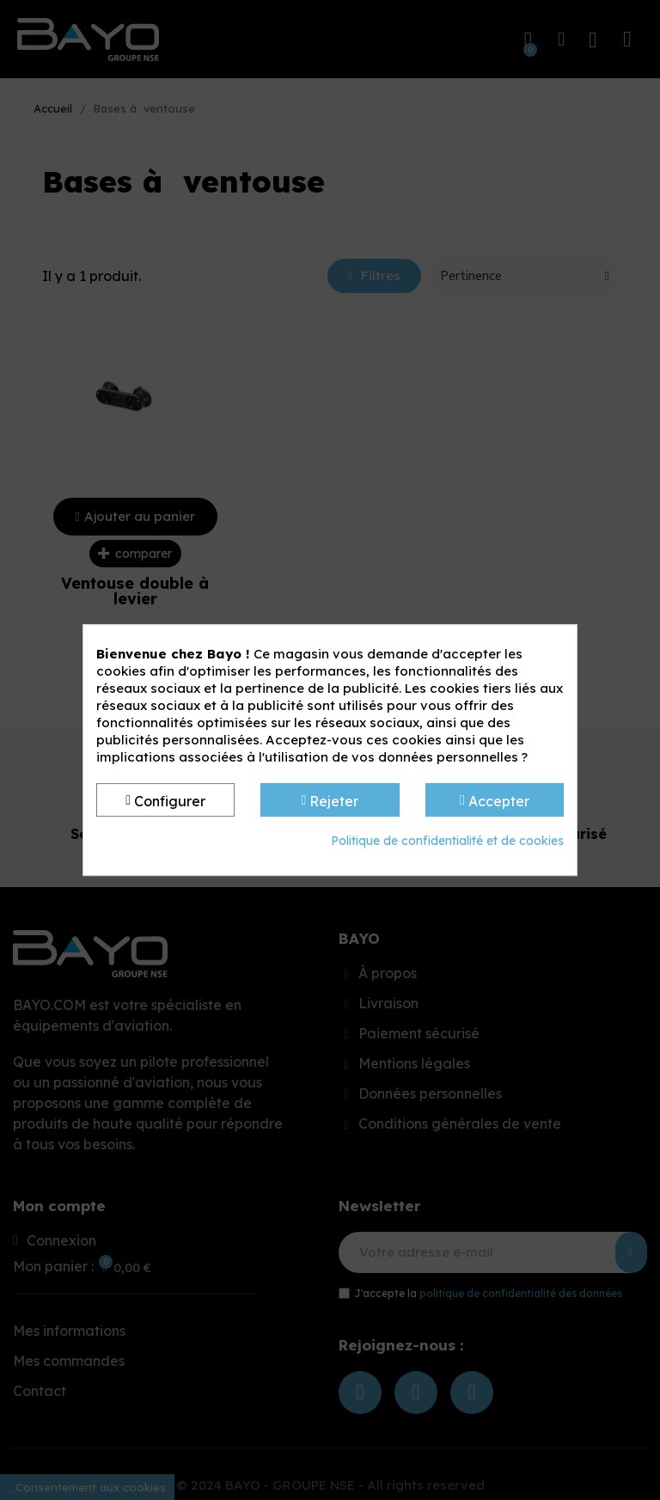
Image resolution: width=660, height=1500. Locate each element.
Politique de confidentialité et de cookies (447, 840)
